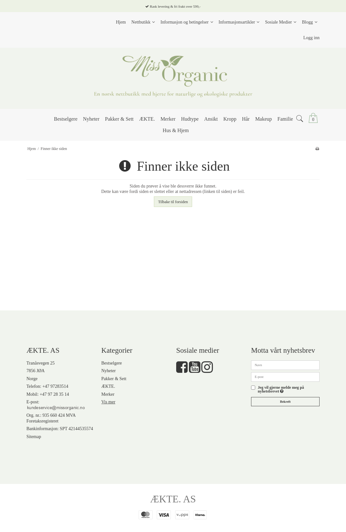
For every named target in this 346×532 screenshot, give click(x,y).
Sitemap (33, 436)
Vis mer (108, 402)
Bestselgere (111, 363)
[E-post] (285, 376)
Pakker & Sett (113, 378)
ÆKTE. (108, 386)
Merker (107, 394)
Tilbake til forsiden (173, 202)
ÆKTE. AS (173, 499)
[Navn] (285, 364)
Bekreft (285, 401)
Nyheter (108, 370)
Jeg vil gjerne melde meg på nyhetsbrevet (286, 390)
